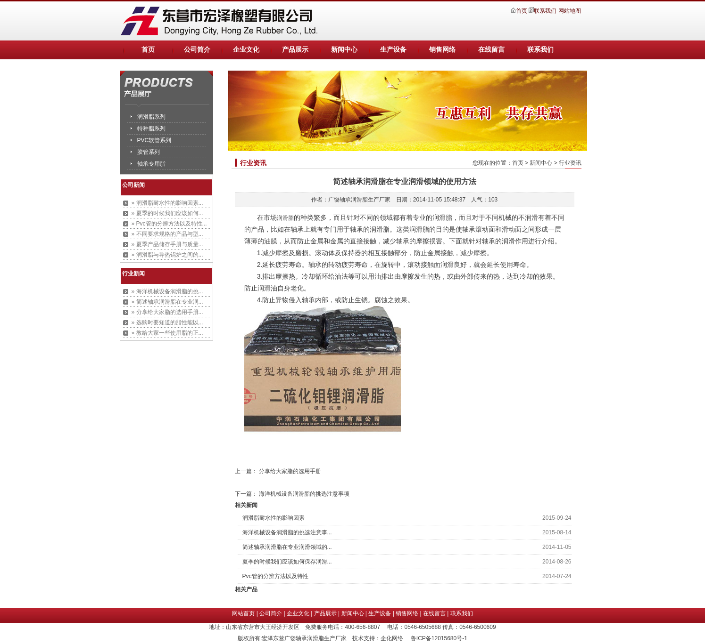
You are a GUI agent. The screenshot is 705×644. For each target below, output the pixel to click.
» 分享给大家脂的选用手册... (167, 312)
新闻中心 (344, 49)
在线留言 (491, 49)
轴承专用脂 (151, 164)
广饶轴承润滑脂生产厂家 (359, 199)
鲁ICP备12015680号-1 (439, 638)
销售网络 (442, 49)
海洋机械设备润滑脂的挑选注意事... (287, 532)
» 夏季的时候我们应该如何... (167, 213)
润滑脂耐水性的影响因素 (273, 518)
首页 (522, 11)
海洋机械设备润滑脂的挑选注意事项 (304, 494)
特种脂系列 (151, 128)
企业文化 (246, 49)
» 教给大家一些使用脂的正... (167, 333)
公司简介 (197, 49)
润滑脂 (285, 218)
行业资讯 (570, 163)
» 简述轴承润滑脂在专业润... (167, 301)
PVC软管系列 (154, 140)
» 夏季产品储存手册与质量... (167, 244)
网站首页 (243, 613)
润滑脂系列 (151, 116)
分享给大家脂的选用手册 (290, 471)
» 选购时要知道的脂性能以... (167, 322)
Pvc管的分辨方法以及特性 (275, 576)
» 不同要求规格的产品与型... (167, 234)
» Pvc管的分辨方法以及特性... (169, 223)
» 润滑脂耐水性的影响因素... (167, 203)
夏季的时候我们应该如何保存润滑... (287, 561)
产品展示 (295, 49)
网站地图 (569, 11)
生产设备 (393, 49)
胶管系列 (148, 152)
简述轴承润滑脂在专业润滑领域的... (287, 547)
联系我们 (545, 11)
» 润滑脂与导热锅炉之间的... (167, 254)
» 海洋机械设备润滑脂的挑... (167, 291)
